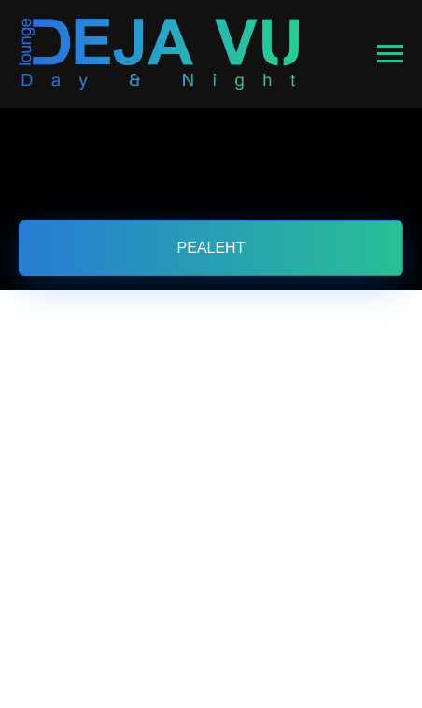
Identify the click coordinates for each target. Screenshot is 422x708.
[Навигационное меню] (390, 54)
